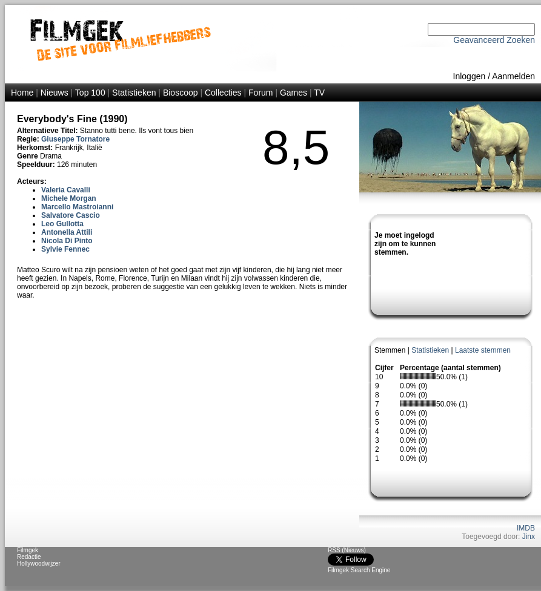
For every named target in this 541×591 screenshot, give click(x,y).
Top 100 (90, 92)
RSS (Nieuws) (347, 550)
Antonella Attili (66, 232)
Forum (260, 92)
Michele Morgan (68, 198)
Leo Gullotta (62, 224)
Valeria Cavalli (65, 190)
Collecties (223, 92)
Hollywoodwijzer (39, 563)
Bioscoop (180, 92)
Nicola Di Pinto (67, 241)
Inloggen (469, 76)
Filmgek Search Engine (359, 570)
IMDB (526, 528)
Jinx (528, 536)
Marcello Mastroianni (77, 207)
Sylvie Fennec (65, 249)
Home (22, 92)
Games (293, 92)
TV (319, 92)
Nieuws (54, 92)
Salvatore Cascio (70, 215)
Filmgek (27, 550)
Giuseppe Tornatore (75, 139)
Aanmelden (513, 76)
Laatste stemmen (483, 350)
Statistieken (134, 92)
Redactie (29, 556)
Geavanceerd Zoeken (494, 40)
